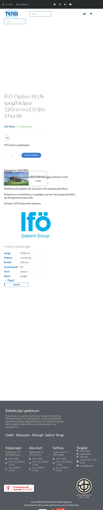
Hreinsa (16, 285)
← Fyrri (9, 280)
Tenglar (82, 448)
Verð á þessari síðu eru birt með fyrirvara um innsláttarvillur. (51, 505)
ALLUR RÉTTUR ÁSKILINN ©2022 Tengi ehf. (51, 502)
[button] (84, 14)
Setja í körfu (31, 155)
